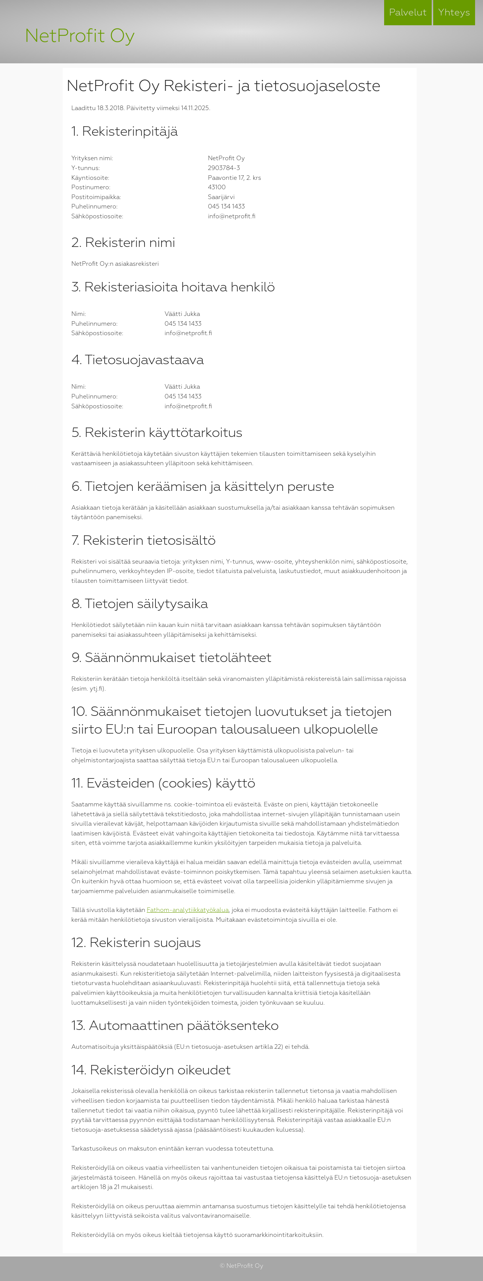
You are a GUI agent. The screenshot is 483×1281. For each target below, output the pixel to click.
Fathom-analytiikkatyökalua (188, 910)
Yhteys (454, 12)
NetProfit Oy (80, 36)
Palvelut (408, 12)
